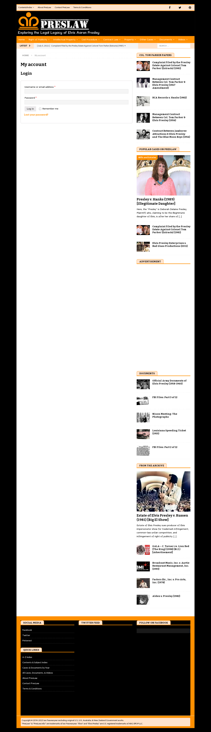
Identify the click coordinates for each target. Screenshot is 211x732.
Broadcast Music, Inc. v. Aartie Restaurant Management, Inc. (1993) (170, 565)
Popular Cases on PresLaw (158, 149)
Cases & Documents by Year (36, 667)
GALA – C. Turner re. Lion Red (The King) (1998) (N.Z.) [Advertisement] (170, 549)
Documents (165, 39)
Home (21, 39)
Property (129, 39)
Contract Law (110, 39)
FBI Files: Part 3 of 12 (164, 397)
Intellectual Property (64, 39)
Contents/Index (25, 7)
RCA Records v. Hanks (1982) (169, 97)
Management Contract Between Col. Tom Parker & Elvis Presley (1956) (168, 117)
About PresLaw (44, 7)
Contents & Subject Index (34, 662)
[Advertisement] (161, 316)
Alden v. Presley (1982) (166, 596)
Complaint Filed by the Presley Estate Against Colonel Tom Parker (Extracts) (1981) (171, 65)
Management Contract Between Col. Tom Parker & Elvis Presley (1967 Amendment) (168, 83)
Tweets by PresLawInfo (90, 630)
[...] (180, 216)
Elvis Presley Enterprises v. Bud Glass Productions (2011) (170, 244)
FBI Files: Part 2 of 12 (164, 446)
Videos (181, 39)
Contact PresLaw (62, 7)
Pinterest (27, 640)
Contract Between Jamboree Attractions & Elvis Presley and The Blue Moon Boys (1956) (171, 133)
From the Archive (151, 465)
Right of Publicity (38, 39)
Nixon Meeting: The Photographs (164, 415)
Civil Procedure (89, 39)
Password (31, 97)
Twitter (26, 635)
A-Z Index (27, 657)
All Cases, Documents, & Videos (37, 672)
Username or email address (40, 87)
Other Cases (146, 39)
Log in (30, 108)
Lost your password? (36, 114)
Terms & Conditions (82, 7)
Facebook (27, 630)
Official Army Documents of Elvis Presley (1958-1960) (169, 382)
